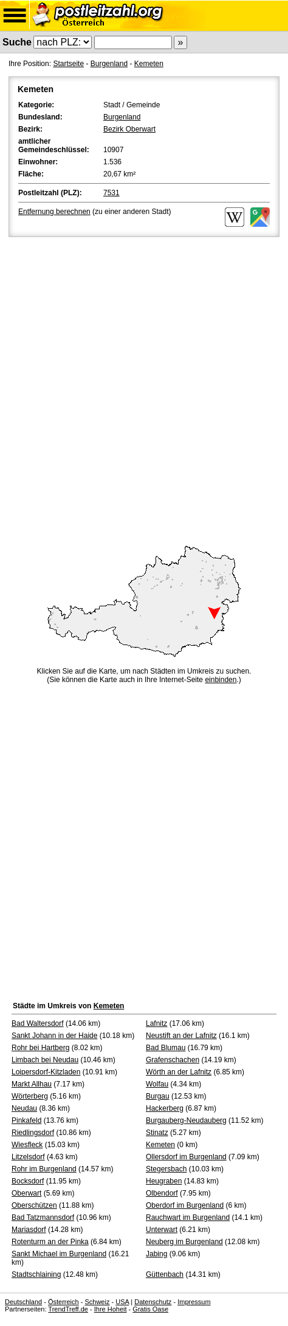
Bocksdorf (28, 1181)
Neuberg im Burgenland (184, 1241)
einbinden (220, 679)
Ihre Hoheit (110, 1309)
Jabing (156, 1254)
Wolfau (157, 1084)
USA (122, 1301)
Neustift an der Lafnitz (181, 1035)
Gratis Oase (150, 1309)
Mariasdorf (29, 1229)
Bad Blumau (165, 1047)
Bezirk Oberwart (129, 129)
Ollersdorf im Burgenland (186, 1157)
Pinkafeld (26, 1120)
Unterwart (161, 1229)
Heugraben (164, 1181)
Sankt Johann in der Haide (54, 1035)
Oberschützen (34, 1205)
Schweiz (96, 1301)
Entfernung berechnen (54, 211)
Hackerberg (164, 1108)
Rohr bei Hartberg (40, 1047)
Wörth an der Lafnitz (178, 1072)
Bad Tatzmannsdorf (43, 1217)
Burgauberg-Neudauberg (186, 1120)
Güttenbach (164, 1274)
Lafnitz (156, 1023)
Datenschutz (152, 1301)
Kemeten (148, 63)
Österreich (63, 1301)
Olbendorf (162, 1193)
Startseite (68, 63)
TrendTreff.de (68, 1309)
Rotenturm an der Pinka (50, 1241)
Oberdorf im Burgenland (185, 1205)
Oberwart (26, 1193)
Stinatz (157, 1132)
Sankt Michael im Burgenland (59, 1254)
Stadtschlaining (36, 1274)
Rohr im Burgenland (44, 1169)
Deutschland (23, 1301)
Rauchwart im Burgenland (188, 1217)
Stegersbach (166, 1169)
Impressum (193, 1301)
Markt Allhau (32, 1084)
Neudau (24, 1108)
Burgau (158, 1096)
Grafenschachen (172, 1060)
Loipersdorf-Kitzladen (46, 1072)
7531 (111, 193)
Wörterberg (30, 1096)
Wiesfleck (27, 1144)
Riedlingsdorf (33, 1132)
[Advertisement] (144, 389)
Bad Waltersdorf (38, 1023)
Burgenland (109, 63)
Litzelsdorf (28, 1157)
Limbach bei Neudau (45, 1060)
